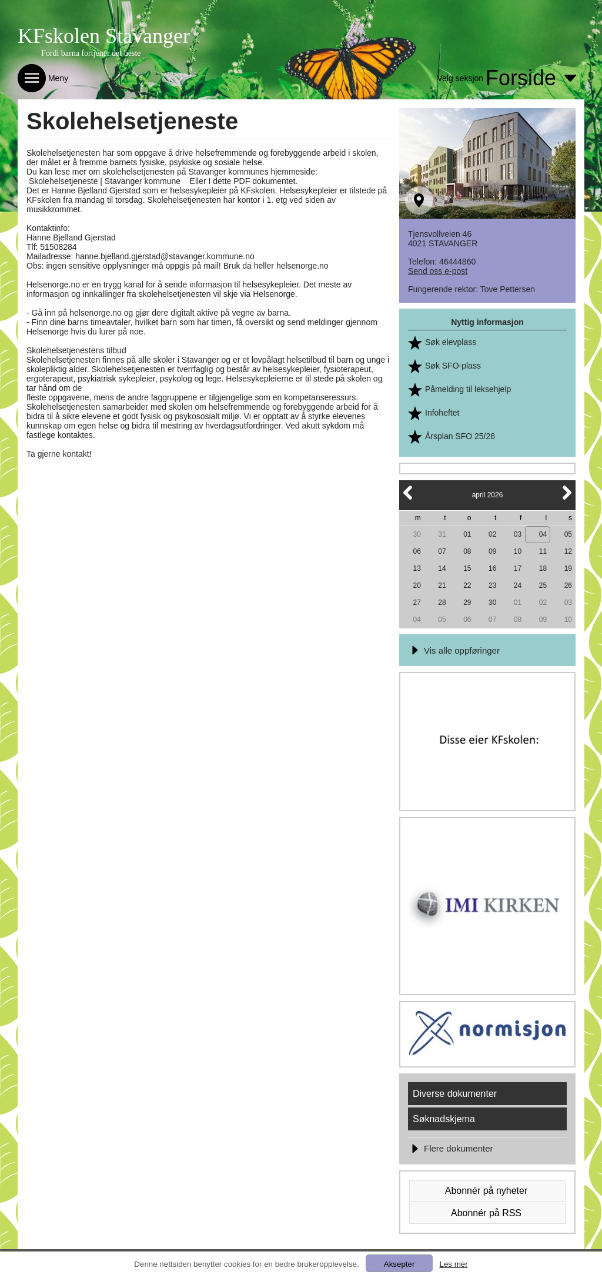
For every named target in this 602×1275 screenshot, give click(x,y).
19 (568, 568)
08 (467, 551)
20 (416, 585)
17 (517, 568)
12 (568, 551)
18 (543, 568)
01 (467, 534)
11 (543, 551)
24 (517, 585)
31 (442, 534)
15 (467, 568)
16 (492, 568)
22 (467, 585)
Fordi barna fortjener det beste (91, 53)
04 (543, 534)
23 (492, 585)
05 (568, 534)
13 (416, 568)
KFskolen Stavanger (104, 36)
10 (517, 551)
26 (568, 585)
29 (467, 602)
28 (442, 602)
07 (442, 551)
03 (517, 534)
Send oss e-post (437, 271)
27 (416, 602)
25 (543, 585)
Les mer (453, 1264)
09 (492, 551)
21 (442, 585)
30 (416, 534)
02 (492, 534)
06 (416, 551)
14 (442, 568)
